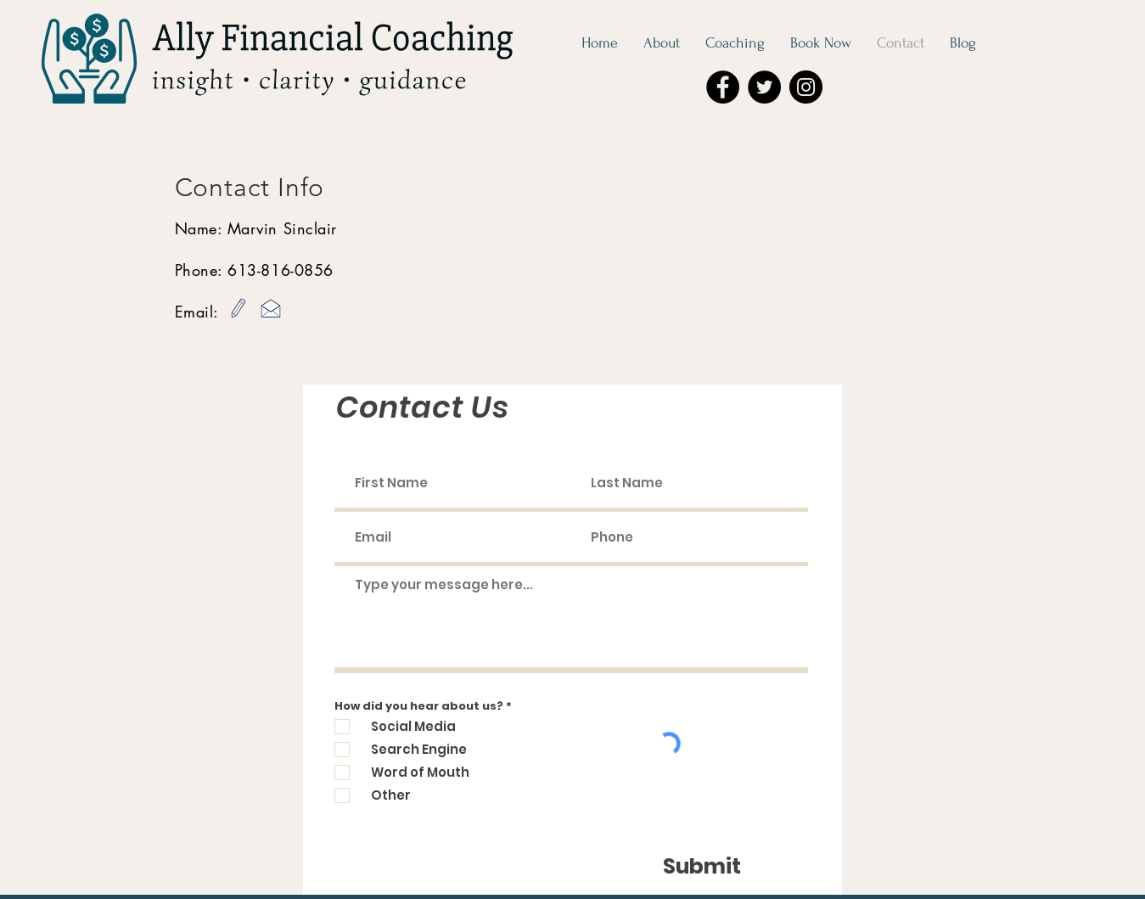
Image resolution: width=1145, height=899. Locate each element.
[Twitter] (764, 87)
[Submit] (702, 867)
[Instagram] (805, 87)
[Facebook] (722, 87)
